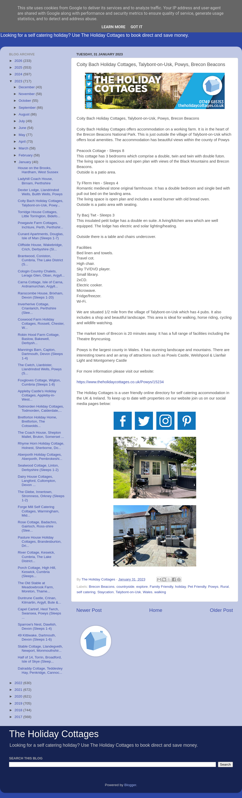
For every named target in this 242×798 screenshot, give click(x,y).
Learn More (113, 27)
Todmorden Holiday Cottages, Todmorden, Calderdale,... (41, 408)
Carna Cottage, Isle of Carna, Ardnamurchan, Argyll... (40, 284)
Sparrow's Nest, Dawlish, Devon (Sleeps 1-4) (37, 626)
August (25, 114)
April (23, 141)
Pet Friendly (197, 587)
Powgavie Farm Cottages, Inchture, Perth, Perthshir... (40, 225)
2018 (18, 710)
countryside (125, 587)
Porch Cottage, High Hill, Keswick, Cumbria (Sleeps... (37, 572)
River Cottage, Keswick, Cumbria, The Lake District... (36, 556)
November (27, 94)
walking (160, 592)
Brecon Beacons (101, 587)
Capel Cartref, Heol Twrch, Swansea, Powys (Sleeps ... (39, 613)
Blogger (130, 785)
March (24, 148)
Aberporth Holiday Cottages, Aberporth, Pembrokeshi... (40, 457)
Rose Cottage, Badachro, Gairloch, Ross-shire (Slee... (37, 526)
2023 (18, 81)
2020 (18, 696)
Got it (136, 27)
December (27, 87)
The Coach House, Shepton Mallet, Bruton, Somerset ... (41, 435)
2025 (18, 67)
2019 (18, 703)
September (28, 108)
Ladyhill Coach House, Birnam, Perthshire (35, 181)
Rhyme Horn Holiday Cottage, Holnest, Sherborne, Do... (41, 445)
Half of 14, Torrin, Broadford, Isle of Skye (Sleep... (40, 659)
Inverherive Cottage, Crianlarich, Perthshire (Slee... (37, 308)
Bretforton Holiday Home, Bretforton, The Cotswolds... (37, 421)
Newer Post (89, 610)
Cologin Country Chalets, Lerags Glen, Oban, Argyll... (41, 273)
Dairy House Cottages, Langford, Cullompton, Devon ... (37, 481)
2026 (18, 61)
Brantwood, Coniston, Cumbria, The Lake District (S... (40, 260)
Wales (147, 592)
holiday (180, 587)
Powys (213, 587)
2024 (18, 74)
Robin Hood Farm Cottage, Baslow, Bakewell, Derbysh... (39, 339)
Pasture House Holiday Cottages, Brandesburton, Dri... (40, 541)
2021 (18, 690)
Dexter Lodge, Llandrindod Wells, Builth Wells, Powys (40, 192)
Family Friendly (161, 587)
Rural (224, 587)
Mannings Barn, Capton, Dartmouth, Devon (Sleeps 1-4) (40, 354)
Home (155, 610)
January (25, 162)
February (26, 155)
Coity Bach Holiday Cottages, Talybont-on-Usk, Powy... (40, 203)
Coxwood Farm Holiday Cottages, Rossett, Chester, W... (41, 323)
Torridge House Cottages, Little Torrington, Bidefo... (39, 214)
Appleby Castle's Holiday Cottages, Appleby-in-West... (37, 395)
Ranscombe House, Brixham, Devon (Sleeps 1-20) (40, 295)
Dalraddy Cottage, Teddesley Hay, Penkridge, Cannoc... (40, 670)
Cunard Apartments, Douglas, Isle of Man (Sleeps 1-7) (41, 236)
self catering (86, 592)
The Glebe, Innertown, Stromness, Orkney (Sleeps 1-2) (41, 496)
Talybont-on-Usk (128, 592)
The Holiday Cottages (54, 734)
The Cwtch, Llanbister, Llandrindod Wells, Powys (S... (40, 369)
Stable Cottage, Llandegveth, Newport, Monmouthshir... (40, 648)
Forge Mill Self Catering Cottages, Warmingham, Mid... (38, 511)
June (23, 128)
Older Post (221, 610)
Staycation (105, 592)
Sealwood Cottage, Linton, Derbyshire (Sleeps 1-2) (38, 467)
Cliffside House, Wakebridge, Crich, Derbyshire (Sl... (40, 247)
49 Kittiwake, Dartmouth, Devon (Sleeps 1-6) (37, 637)
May (22, 135)
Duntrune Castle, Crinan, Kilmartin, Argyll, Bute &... (39, 600)
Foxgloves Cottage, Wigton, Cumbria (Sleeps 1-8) (39, 382)
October (25, 101)
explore (142, 587)
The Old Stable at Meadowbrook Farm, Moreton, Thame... (36, 587)
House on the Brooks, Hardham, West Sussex (38, 170)
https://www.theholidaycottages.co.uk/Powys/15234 (120, 382)
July (22, 121)
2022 (18, 683)
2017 (18, 717)
